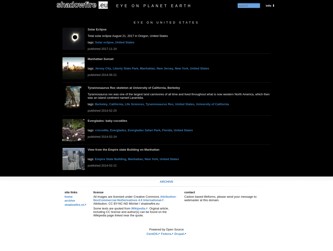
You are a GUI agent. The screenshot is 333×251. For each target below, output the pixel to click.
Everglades (118, 130)
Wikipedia (138, 208)
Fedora (166, 234)
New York (181, 68)
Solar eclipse (104, 42)
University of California (212, 104)
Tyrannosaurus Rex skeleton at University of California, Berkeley (134, 88)
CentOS (152, 234)
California (116, 104)
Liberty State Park (125, 68)
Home (69, 196)
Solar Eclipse (97, 29)
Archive (166, 181)
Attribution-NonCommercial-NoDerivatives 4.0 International (134, 198)
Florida (167, 130)
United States (124, 42)
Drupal (179, 234)
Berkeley (101, 104)
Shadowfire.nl (74, 204)
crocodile (101, 130)
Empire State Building (110, 159)
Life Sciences (134, 104)
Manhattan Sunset (101, 59)
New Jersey (165, 68)
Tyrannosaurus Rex (159, 104)
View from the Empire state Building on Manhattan (123, 149)
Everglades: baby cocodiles (107, 121)
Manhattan (147, 68)
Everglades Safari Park (144, 130)
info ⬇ (270, 5)
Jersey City (103, 68)
